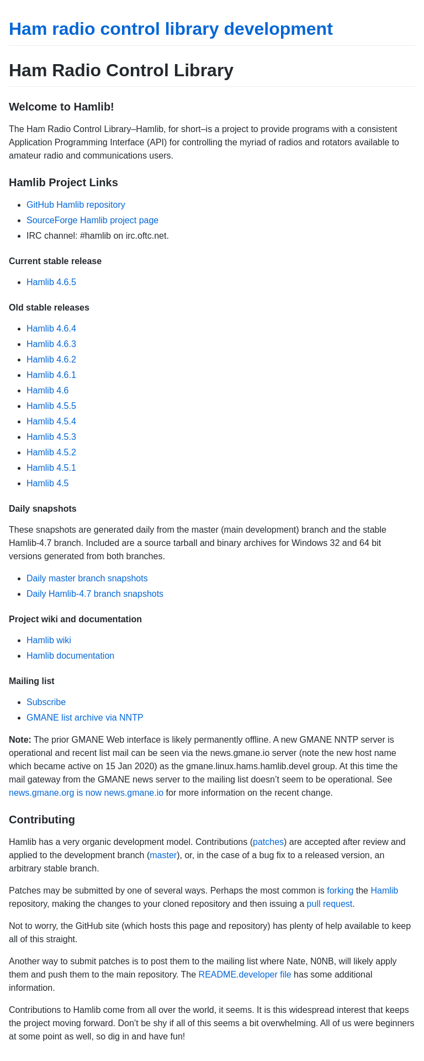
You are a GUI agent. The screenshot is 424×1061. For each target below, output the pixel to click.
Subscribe (46, 702)
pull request (330, 903)
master (163, 855)
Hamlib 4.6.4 (51, 328)
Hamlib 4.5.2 (51, 452)
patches (268, 842)
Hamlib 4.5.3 (51, 437)
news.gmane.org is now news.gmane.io (86, 792)
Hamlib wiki (48, 640)
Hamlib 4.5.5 (51, 406)
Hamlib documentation (70, 655)
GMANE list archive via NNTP (85, 717)
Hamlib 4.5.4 (51, 421)
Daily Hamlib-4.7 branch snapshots (94, 593)
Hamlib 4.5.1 (51, 467)
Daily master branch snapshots (87, 578)
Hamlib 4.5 (47, 483)
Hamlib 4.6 (47, 390)
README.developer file (245, 974)
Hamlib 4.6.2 (51, 359)
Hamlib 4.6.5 (51, 282)
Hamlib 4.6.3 (51, 344)
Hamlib (384, 890)
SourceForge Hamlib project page (92, 220)
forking (340, 890)
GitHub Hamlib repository (75, 204)
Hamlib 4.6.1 (51, 375)
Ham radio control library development (171, 29)
